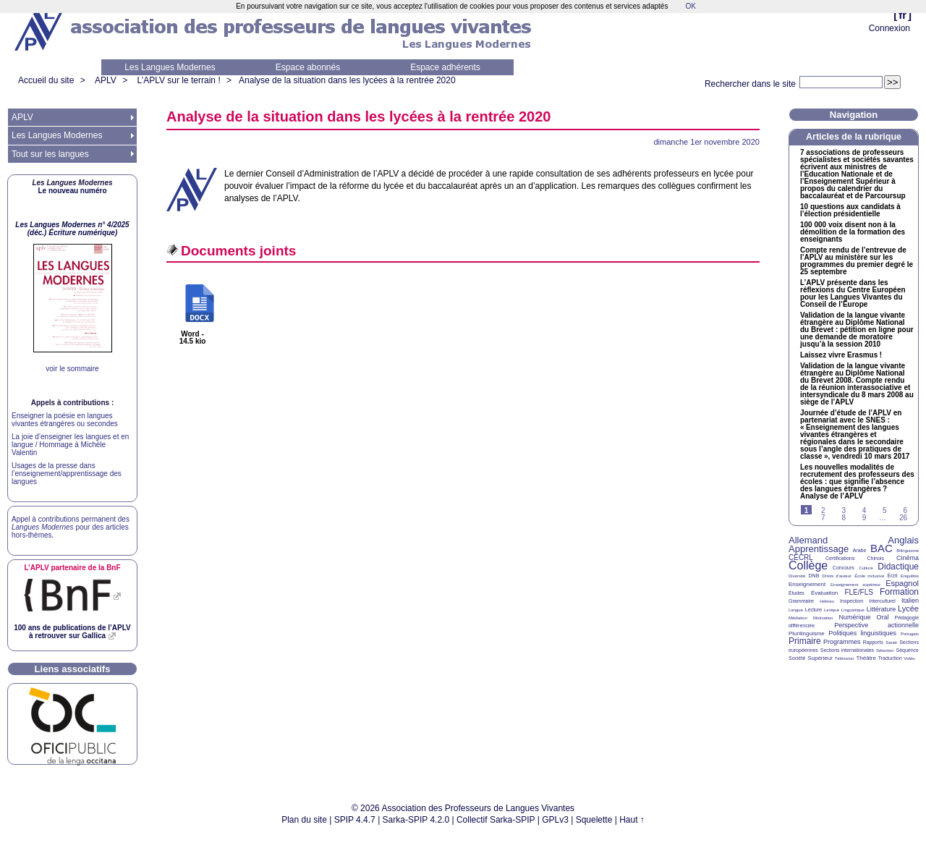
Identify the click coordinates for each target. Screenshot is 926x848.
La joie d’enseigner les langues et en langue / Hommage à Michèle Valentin (70, 445)
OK (690, 6)
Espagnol (902, 583)
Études (796, 592)
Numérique (854, 617)
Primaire (805, 641)
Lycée (908, 608)
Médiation (798, 618)
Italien (910, 600)
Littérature (881, 609)
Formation (899, 592)
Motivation (823, 618)
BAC (881, 548)
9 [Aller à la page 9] (864, 518)
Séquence (907, 650)
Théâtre (866, 658)
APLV (105, 80)
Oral (883, 617)
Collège (808, 565)
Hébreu (827, 601)
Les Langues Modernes (169, 67)
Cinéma (907, 557)
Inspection (851, 600)
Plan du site (304, 820)
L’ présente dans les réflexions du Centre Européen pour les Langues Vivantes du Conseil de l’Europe (853, 293)
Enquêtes (910, 576)
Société (797, 658)
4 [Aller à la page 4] (864, 510)
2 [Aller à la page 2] (823, 510)
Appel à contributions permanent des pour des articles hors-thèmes (70, 527)
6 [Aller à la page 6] (905, 510)
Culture (865, 568)
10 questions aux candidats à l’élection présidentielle (850, 210)
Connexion (889, 28)
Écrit (892, 575)
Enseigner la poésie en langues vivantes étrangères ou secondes (65, 420)
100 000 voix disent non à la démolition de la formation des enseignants (852, 232)
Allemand (808, 540)
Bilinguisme (907, 550)
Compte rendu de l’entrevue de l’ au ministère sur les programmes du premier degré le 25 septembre (856, 261)
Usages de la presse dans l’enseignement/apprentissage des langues (67, 474)
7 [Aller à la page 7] (823, 518)
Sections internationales (847, 650)
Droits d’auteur (837, 576)
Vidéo (909, 658)
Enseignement (807, 584)
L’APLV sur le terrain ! (179, 80)
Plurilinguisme (807, 633)
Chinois (875, 558)
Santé (891, 642)
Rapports (873, 642)
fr (902, 15)
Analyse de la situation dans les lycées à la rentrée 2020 (347, 80)
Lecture (813, 609)
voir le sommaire (72, 369)
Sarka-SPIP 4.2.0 (416, 820)
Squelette (594, 820)
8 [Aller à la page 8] (843, 518)
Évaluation (824, 593)
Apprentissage (819, 548)
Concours (843, 567)
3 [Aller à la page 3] (843, 510)
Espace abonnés (308, 67)
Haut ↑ (632, 820)
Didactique (898, 566)
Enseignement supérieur (855, 584)
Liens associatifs (73, 668)
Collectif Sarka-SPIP (495, 820)
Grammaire (801, 600)
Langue (796, 610)
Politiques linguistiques (862, 633)
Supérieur (820, 658)
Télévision (844, 658)
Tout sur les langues (50, 154)
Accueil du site (46, 80)
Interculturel (882, 600)
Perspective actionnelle (876, 625)
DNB (814, 575)
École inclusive (869, 576)
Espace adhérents (445, 67)
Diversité (797, 576)
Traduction (890, 658)
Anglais (903, 540)
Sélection (885, 650)
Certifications (839, 558)
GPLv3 (555, 820)
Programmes (842, 641)
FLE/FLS (858, 592)
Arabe (860, 550)
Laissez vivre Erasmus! (841, 355)
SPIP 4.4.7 (354, 820)
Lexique (831, 610)
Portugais (910, 634)
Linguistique (853, 610)
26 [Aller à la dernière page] (903, 518)
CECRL (801, 557)
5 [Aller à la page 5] (885, 510)
